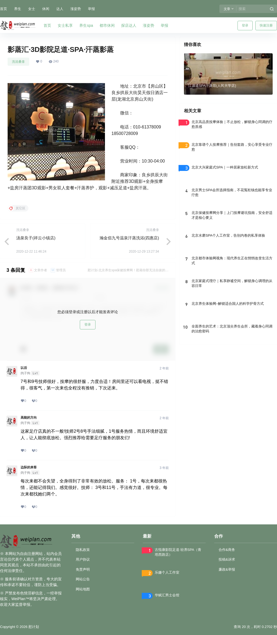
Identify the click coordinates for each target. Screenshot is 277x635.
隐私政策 (83, 550)
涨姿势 (75, 9)
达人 (59, 9)
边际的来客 (29, 467)
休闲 (45, 9)
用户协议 (83, 559)
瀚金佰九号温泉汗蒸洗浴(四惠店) (129, 238)
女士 (31, 9)
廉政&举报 (227, 569)
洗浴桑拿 (18, 62)
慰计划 (33, 627)
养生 (17, 9)
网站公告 (83, 579)
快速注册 (266, 25)
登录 (245, 25)
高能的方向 (29, 417)
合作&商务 (227, 550)
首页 (3, 9)
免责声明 (83, 569)
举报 (91, 9)
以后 (24, 367)
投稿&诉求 (227, 559)
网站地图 (83, 589)
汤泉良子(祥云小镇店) (35, 238)
